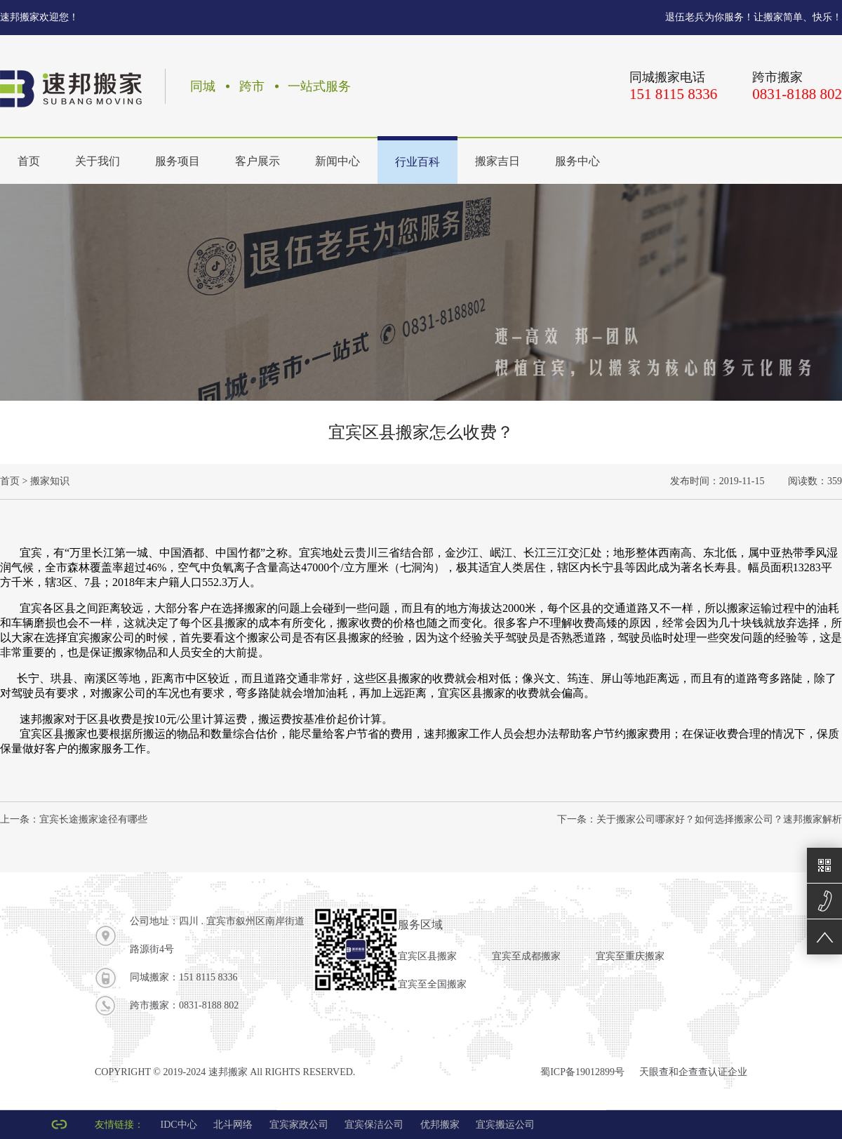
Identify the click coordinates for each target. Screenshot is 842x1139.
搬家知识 (49, 481)
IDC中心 (179, 1124)
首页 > (13, 481)
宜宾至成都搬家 (526, 956)
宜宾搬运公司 (505, 1124)
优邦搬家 (440, 1124)
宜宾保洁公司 (374, 1124)
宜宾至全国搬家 (432, 984)
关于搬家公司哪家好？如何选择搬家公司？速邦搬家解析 (719, 819)
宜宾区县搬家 (427, 956)
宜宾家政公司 (298, 1124)
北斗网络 (233, 1124)
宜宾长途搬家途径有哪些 (93, 819)
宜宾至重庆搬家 (630, 956)
